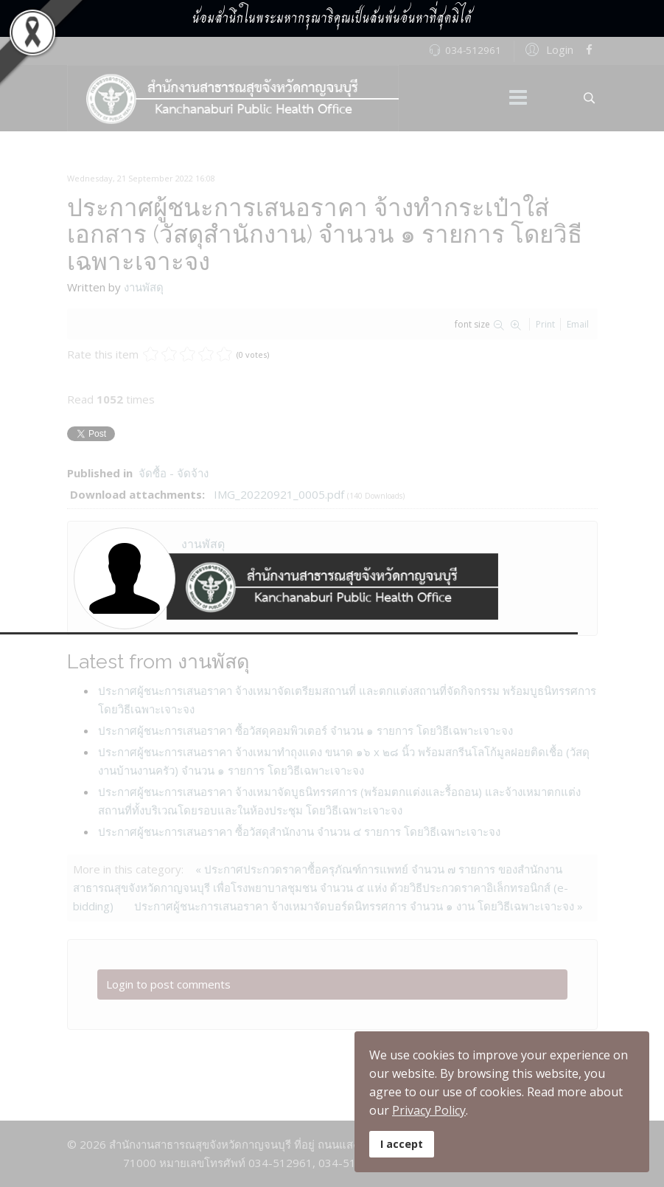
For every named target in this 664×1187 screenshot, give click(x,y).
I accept (401, 1144)
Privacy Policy (429, 1110)
